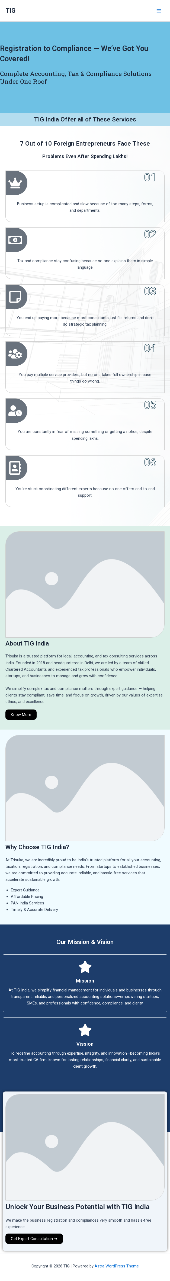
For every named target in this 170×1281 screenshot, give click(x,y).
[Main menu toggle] (159, 11)
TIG (10, 10)
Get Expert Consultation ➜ (34, 1238)
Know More (21, 714)
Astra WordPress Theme (117, 1266)
